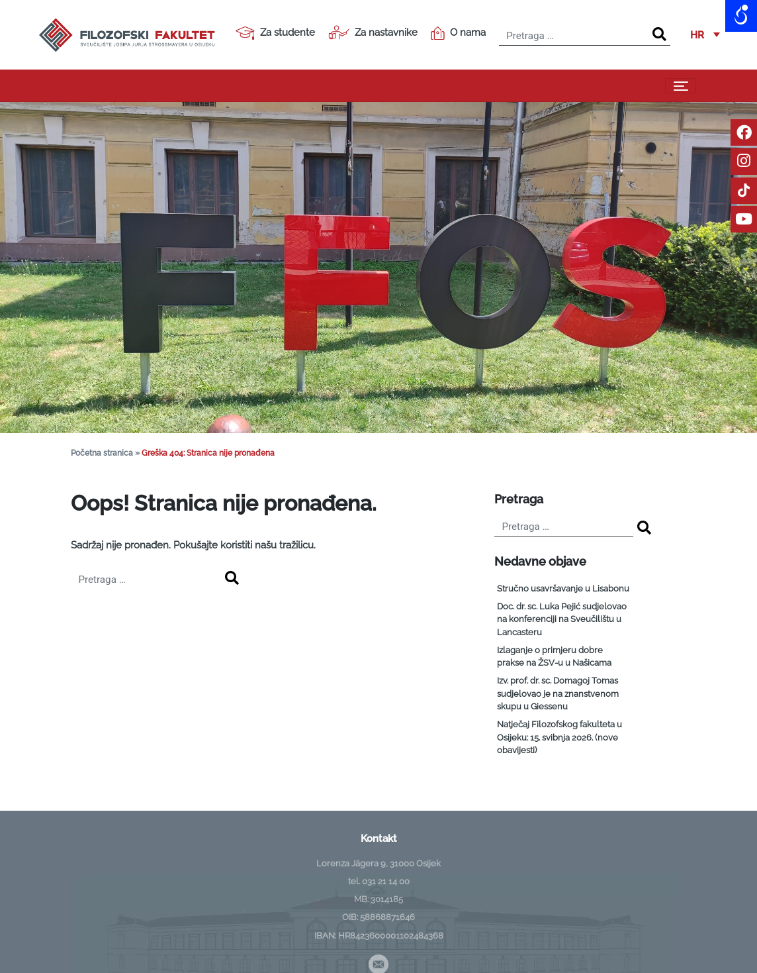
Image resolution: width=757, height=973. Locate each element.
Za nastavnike (373, 32)
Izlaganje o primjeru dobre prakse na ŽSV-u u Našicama (554, 656)
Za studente (275, 33)
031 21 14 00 (386, 881)
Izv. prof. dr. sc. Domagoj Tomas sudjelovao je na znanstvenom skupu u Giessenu (558, 693)
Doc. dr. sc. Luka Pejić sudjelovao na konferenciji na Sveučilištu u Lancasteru (562, 619)
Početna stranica (102, 453)
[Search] (659, 35)
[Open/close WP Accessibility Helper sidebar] (741, 16)
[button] (705, 35)
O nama (458, 33)
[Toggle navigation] (680, 86)
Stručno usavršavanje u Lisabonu (563, 588)
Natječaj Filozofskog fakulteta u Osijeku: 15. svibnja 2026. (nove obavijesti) (559, 737)
